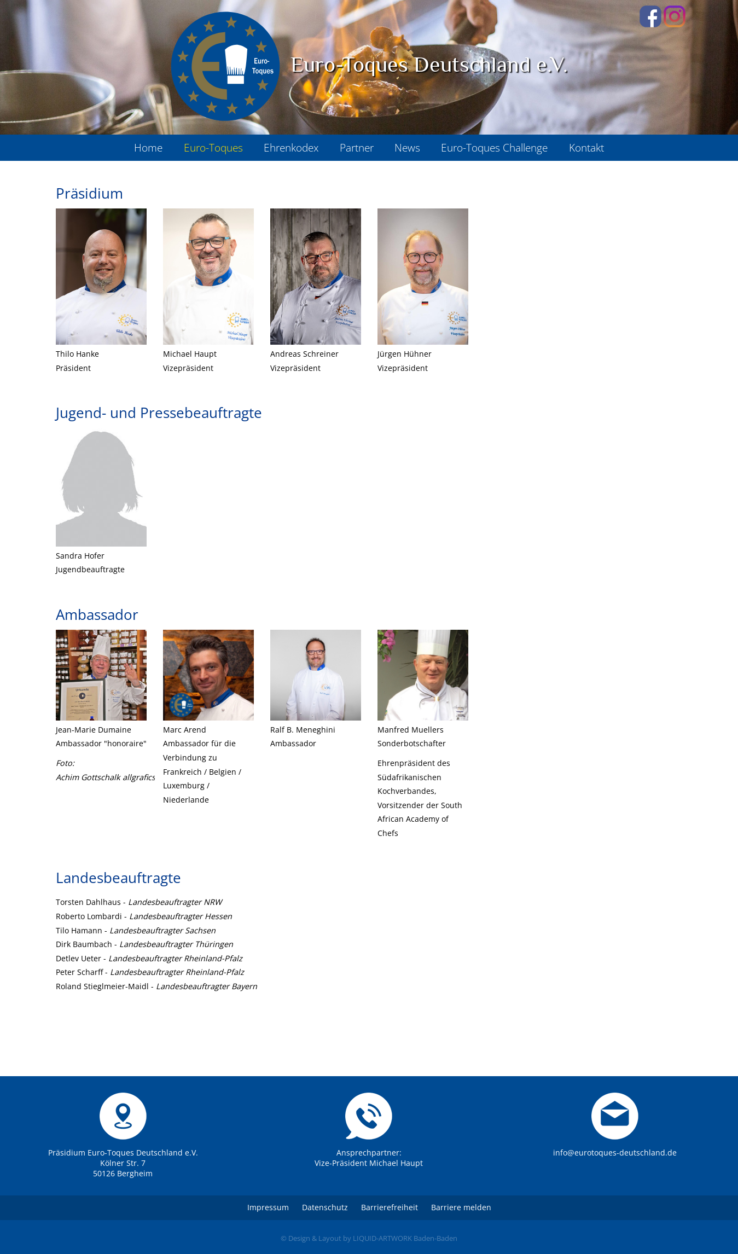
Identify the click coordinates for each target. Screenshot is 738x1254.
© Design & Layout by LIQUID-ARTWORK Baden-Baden (369, 1238)
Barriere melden (461, 1207)
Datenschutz (325, 1207)
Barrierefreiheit (389, 1207)
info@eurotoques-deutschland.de (615, 1152)
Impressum (268, 1207)
